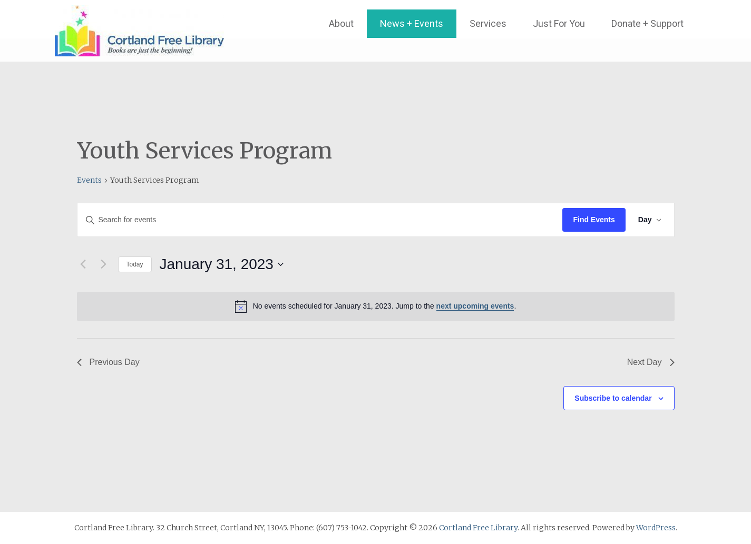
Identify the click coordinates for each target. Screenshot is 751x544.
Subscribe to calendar (612, 398)
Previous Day (108, 362)
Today (134, 264)
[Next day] (103, 264)
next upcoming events (475, 306)
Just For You (559, 23)
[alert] (376, 306)
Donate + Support (647, 23)
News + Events (411, 23)
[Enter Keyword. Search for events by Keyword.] (320, 219)
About (341, 23)
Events (89, 180)
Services (488, 23)
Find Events (594, 219)
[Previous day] (83, 264)
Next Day (651, 362)
